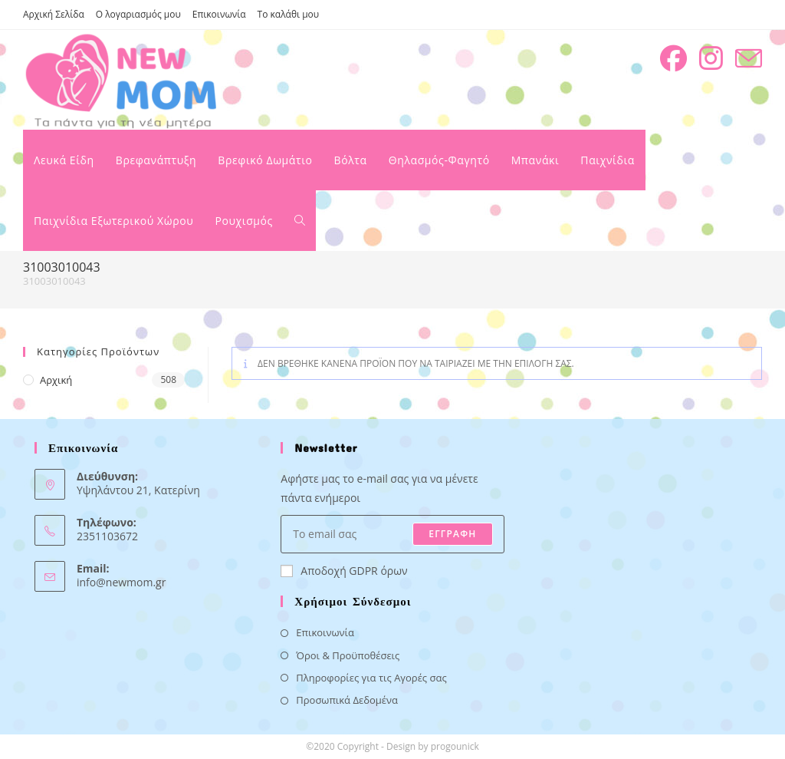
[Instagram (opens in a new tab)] (711, 58)
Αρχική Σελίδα (53, 14)
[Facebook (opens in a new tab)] (673, 58)
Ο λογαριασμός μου (138, 14)
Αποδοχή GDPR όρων (344, 570)
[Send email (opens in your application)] (748, 59)
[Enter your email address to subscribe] (392, 534)
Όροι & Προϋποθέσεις (347, 655)
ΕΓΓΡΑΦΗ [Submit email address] (452, 533)
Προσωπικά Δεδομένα (347, 700)
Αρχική (56, 380)
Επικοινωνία (219, 14)
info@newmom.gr (121, 582)
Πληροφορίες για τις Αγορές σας (371, 678)
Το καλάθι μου (289, 14)
